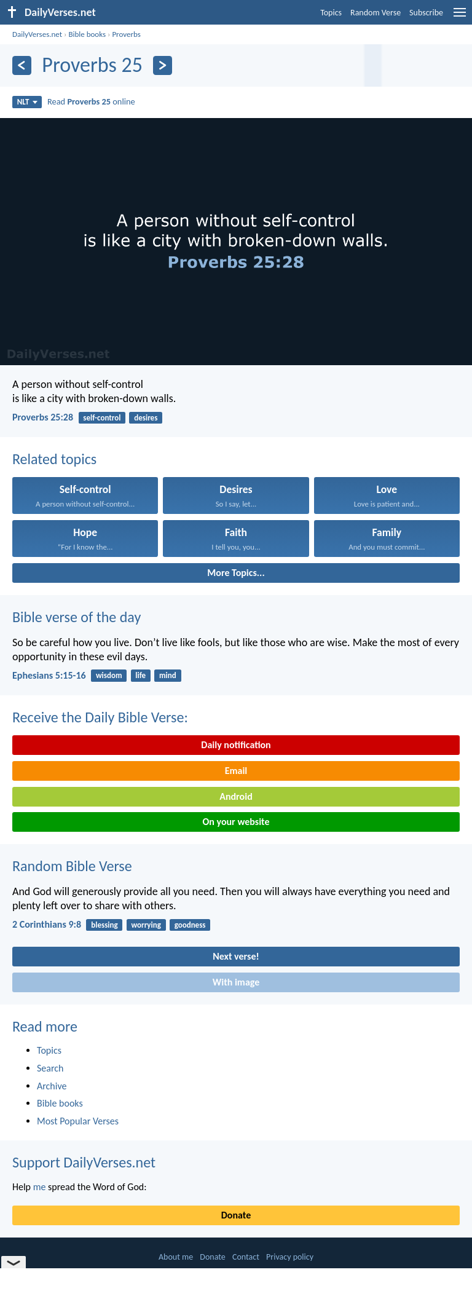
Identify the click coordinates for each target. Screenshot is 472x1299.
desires (145, 417)
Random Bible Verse (72, 866)
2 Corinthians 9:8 (46, 924)
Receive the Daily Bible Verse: (100, 717)
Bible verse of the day (76, 617)
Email (236, 770)
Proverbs (126, 34)
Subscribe (426, 12)
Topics (331, 12)
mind (167, 675)
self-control (101, 417)
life (140, 675)
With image (236, 982)
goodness (190, 925)
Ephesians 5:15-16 (49, 675)
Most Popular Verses (78, 1121)
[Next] (162, 65)
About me (176, 1257)
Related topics (54, 459)
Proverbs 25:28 (42, 417)
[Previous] (21, 65)
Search (50, 1068)
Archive (51, 1086)
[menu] (459, 17)
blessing (104, 925)
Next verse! (236, 956)
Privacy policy (289, 1257)
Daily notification (235, 745)
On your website (236, 821)
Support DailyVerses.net (83, 1162)
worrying (145, 925)
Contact (245, 1257)
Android (235, 796)
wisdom (109, 675)
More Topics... (235, 572)
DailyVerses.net (37, 34)
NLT (27, 101)
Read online (91, 101)
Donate (236, 1215)
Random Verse (375, 12)
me (39, 1187)
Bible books (87, 34)
